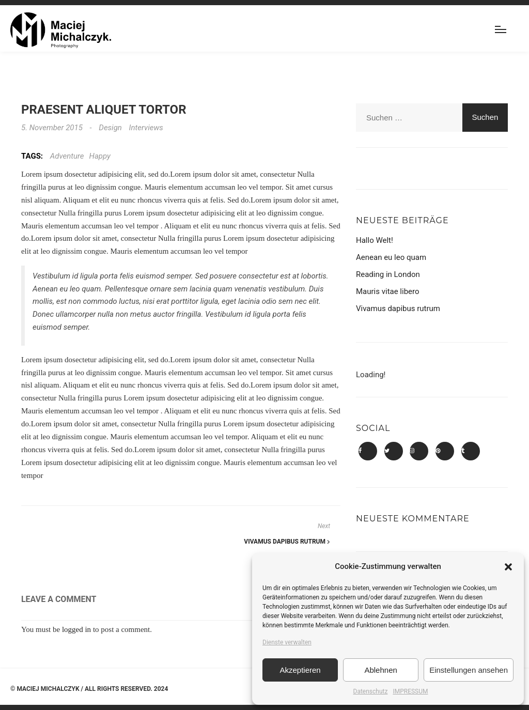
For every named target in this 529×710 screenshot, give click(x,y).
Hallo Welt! (374, 240)
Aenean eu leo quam (391, 257)
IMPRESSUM (410, 691)
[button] (508, 567)
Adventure (67, 156)
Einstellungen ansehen (468, 670)
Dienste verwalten (287, 642)
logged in (76, 629)
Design (110, 127)
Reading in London (388, 274)
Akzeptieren (299, 670)
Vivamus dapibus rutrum (287, 541)
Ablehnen (380, 670)
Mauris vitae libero (387, 291)
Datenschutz (370, 691)
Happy (100, 156)
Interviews (146, 127)
